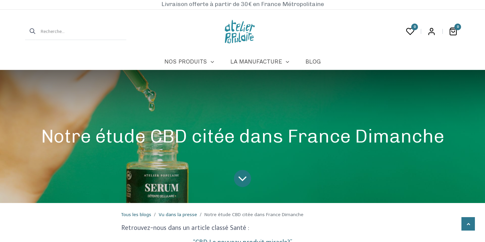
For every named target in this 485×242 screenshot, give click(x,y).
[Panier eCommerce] (453, 31)
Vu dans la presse (178, 214)
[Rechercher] (30, 31)
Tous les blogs (136, 214)
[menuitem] (189, 61)
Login (431, 31)
